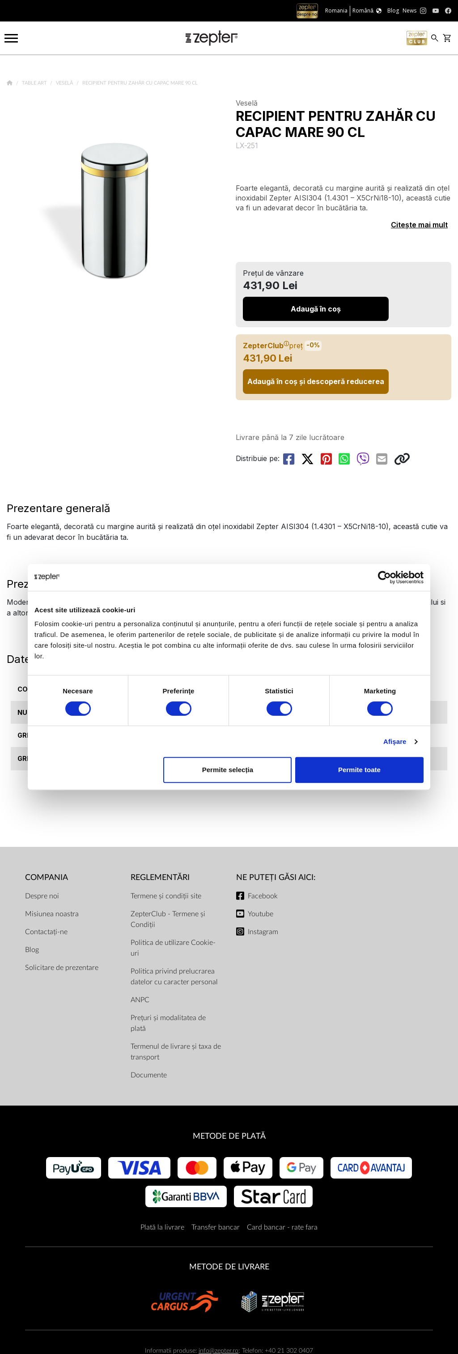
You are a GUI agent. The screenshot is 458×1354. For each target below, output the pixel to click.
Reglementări (160, 877)
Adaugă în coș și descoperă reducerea (315, 381)
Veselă (65, 83)
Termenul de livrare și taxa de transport (176, 1052)
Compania (46, 877)
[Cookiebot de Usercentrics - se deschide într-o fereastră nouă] (384, 577)
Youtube (260, 914)
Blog (32, 949)
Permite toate (359, 769)
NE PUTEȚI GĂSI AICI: (276, 877)
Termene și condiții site (166, 896)
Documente (149, 1075)
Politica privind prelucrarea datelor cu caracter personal (174, 977)
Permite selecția (227, 769)
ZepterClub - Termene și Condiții (168, 919)
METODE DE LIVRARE (229, 1267)
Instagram (263, 931)
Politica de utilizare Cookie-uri (173, 948)
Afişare (395, 741)
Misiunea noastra (52, 914)
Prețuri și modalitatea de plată (168, 1023)
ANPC (140, 1000)
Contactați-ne (46, 931)
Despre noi (42, 896)
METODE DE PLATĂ (229, 1136)
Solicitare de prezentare (61, 967)
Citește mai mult (419, 224)
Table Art (35, 83)
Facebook (263, 896)
